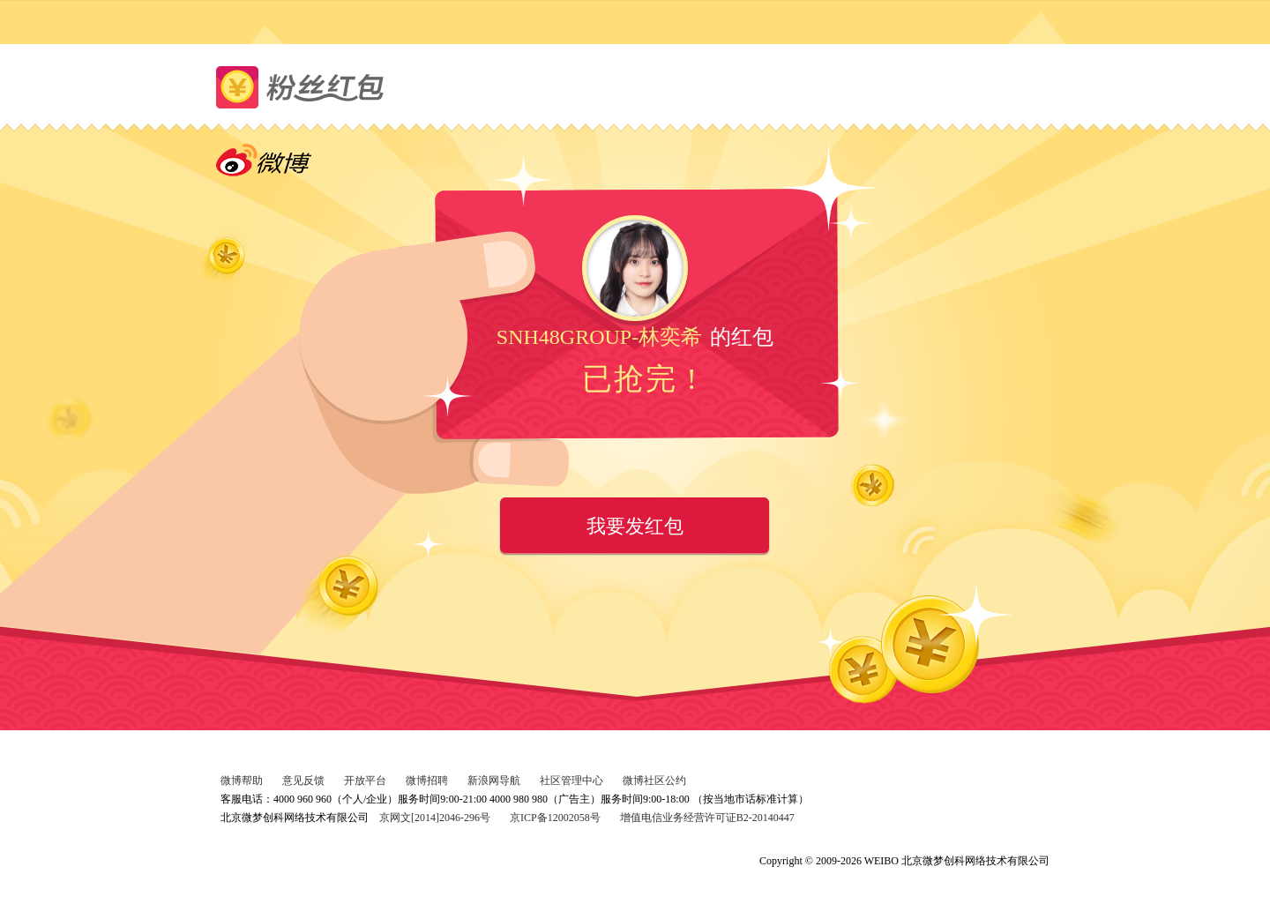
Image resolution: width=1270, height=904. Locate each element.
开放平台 (365, 780)
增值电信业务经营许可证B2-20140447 (707, 817)
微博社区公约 (654, 780)
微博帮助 (241, 780)
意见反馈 (303, 780)
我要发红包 (635, 526)
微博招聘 (427, 780)
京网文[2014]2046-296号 (434, 817)
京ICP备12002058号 (555, 817)
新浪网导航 (493, 780)
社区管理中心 (571, 780)
